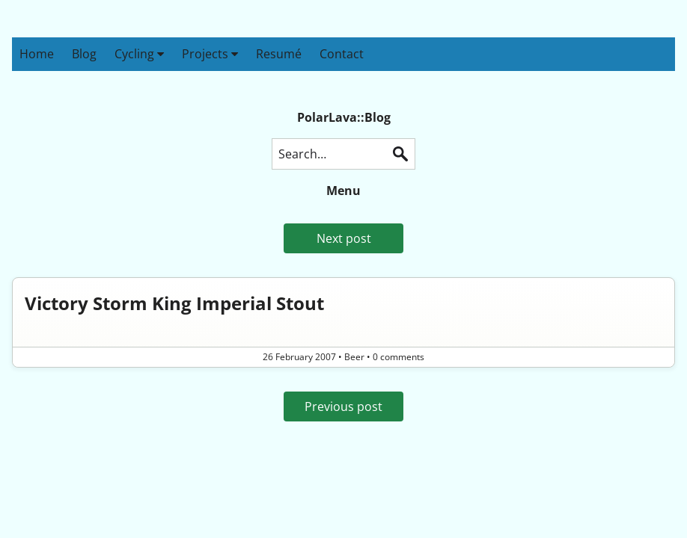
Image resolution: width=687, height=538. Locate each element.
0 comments (398, 356)
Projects (210, 54)
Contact (342, 54)
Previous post (343, 406)
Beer (354, 356)
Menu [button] (343, 190)
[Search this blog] (343, 154)
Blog (84, 54)
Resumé (279, 54)
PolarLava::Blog (344, 117)
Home (36, 54)
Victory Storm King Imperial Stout (174, 303)
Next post (344, 238)
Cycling (139, 54)
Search (400, 154)
